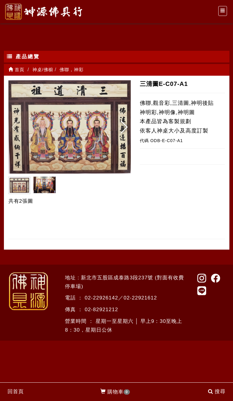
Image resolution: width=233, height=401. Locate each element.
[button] (124, 127)
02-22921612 (140, 298)
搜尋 (216, 391)
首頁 (16, 69)
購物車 (115, 392)
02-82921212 (101, 309)
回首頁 (16, 391)
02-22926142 (101, 298)
